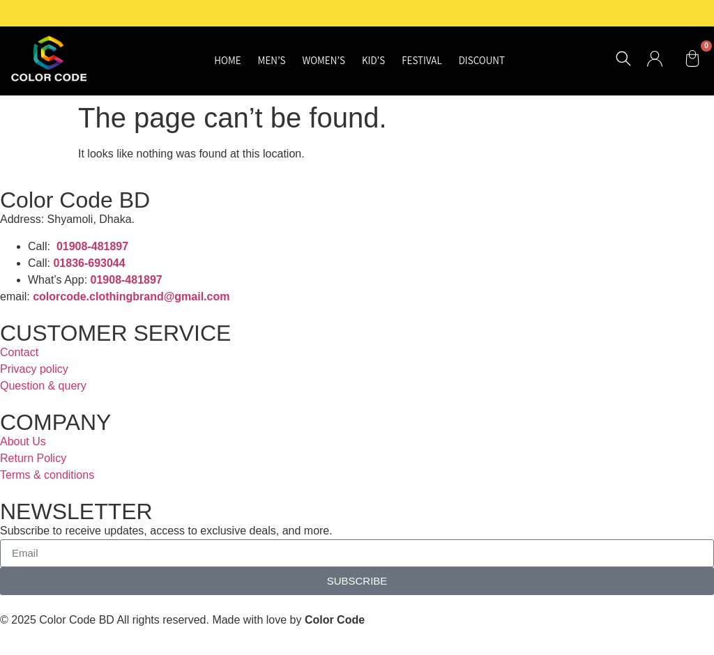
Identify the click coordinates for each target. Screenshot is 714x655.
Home (227, 60)
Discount (482, 60)
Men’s (272, 60)
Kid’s (373, 60)
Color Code (335, 620)
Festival (421, 60)
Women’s (324, 60)
